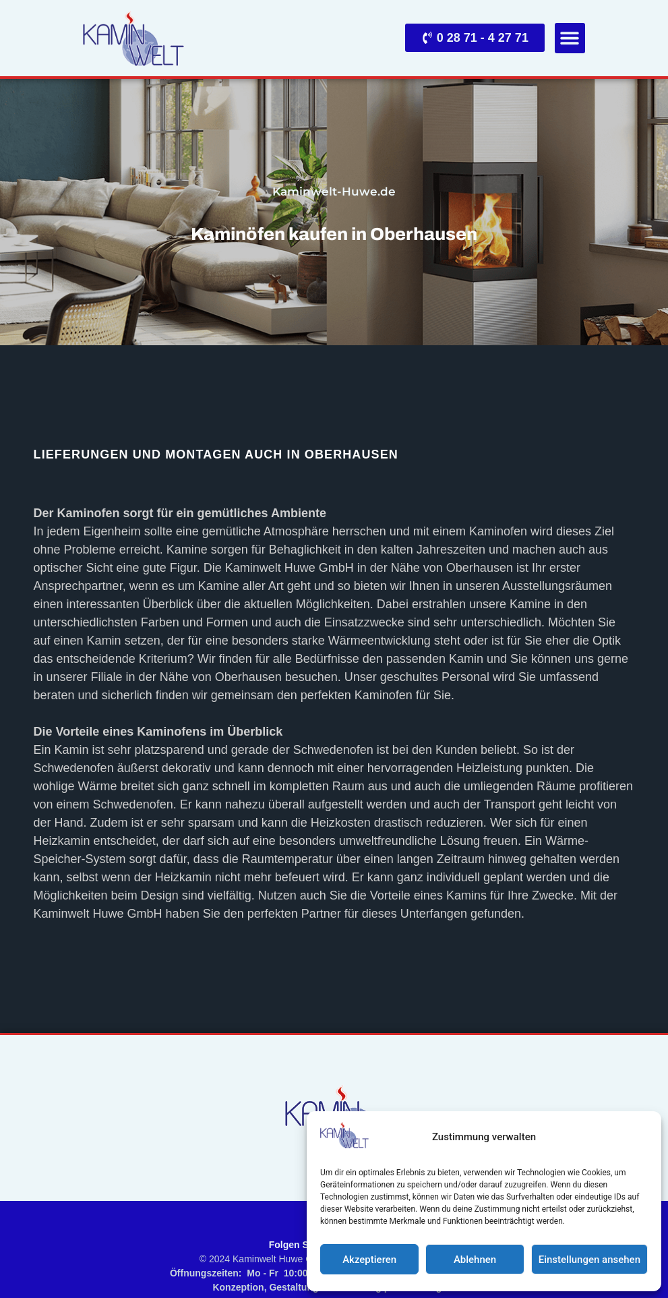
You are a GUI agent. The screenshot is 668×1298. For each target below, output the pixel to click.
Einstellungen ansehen (589, 1259)
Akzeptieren (369, 1259)
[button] (570, 38)
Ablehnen (475, 1259)
